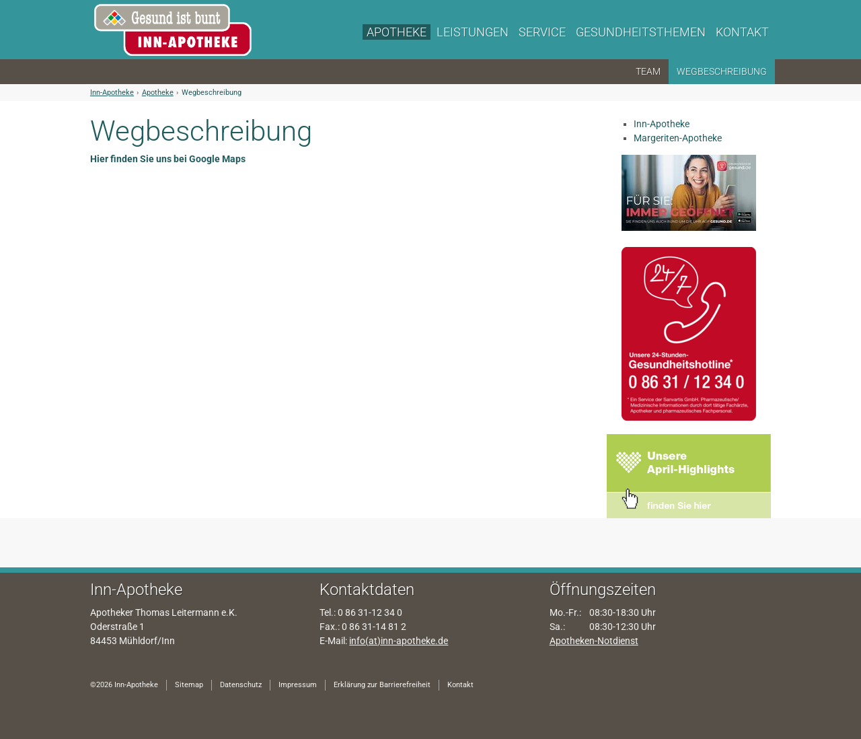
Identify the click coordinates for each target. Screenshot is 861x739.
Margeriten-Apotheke (678, 138)
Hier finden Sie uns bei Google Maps (168, 158)
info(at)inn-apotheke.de (398, 640)
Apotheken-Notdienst (594, 640)
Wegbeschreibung (211, 92)
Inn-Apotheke (112, 92)
